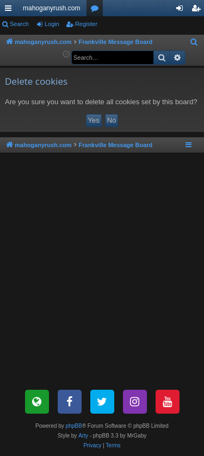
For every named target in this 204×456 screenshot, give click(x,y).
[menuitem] (194, 42)
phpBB (74, 426)
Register (86, 24)
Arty (83, 436)
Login (52, 24)
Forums (97, 10)
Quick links (10, 10)
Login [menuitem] (182, 10)
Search (19, 24)
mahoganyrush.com (51, 8)
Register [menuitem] (198, 10)
